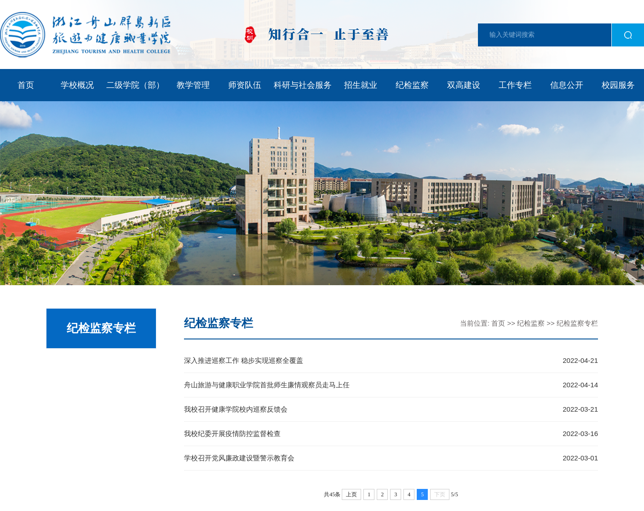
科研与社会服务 (303, 85)
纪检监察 (412, 85)
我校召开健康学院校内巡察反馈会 (236, 409)
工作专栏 (515, 85)
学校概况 (77, 85)
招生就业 (360, 85)
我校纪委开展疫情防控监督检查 (232, 433)
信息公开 (566, 85)
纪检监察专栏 (577, 323)
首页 (25, 85)
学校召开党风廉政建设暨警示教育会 (239, 458)
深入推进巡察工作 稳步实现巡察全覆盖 (243, 360)
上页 (351, 494)
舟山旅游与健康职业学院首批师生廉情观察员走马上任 (267, 385)
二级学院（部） (135, 85)
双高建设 (463, 85)
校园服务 (618, 85)
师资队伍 (244, 85)
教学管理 (193, 85)
